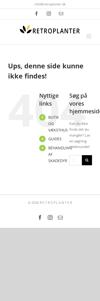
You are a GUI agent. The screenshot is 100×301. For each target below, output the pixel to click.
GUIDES (55, 138)
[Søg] (87, 160)
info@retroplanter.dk (50, 4)
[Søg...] (75, 160)
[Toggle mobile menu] (89, 36)
